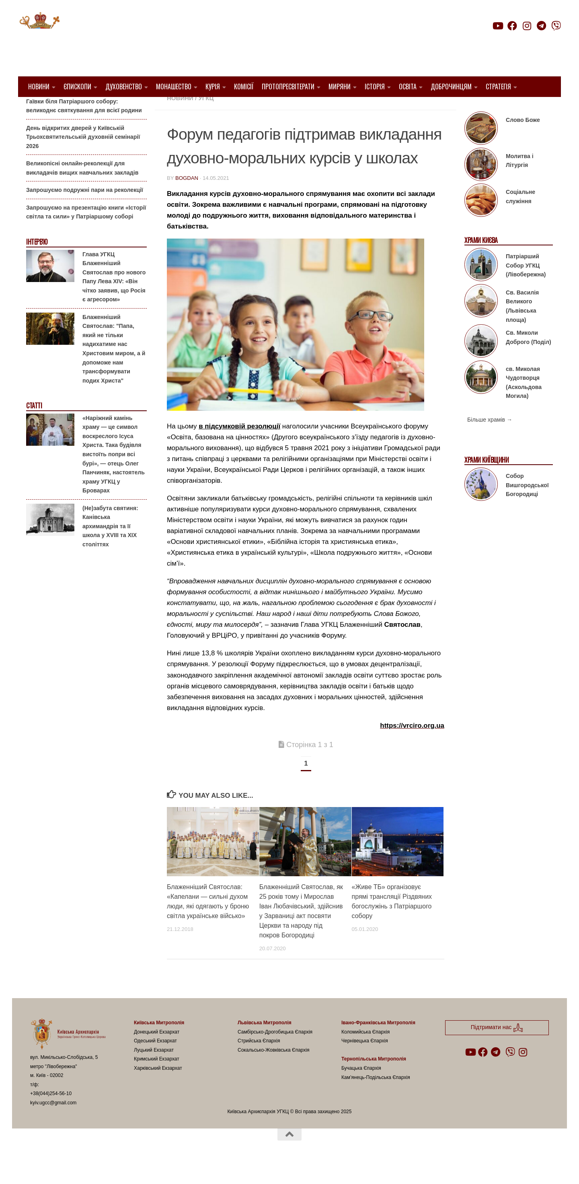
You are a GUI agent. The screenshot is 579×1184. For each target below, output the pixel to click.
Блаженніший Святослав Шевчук (275, 108)
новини (180, 118)
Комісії (244, 86)
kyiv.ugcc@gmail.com (53, 1123)
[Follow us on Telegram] (541, 26)
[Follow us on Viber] (556, 26)
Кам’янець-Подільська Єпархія (375, 1097)
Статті (34, 426)
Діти (374, 108)
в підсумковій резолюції (239, 446)
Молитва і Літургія (520, 181)
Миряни (340, 86)
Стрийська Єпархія (259, 1061)
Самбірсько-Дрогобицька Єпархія (275, 1052)
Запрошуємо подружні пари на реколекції (84, 210)
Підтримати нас (504, 42)
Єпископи (77, 86)
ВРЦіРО (350, 108)
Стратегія (498, 86)
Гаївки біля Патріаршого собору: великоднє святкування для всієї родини (84, 126)
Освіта (408, 86)
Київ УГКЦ (401, 108)
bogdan (186, 199)
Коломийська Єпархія (365, 1052)
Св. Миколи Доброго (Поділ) (528, 358)
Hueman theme (125, 1167)
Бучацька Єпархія (361, 1088)
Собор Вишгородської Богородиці (527, 505)
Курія (212, 86)
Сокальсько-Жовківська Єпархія (274, 1070)
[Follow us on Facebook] (512, 26)
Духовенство (123, 86)
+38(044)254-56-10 (51, 1114)
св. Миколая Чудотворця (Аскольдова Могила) (524, 403)
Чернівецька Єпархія (364, 1061)
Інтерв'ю (36, 262)
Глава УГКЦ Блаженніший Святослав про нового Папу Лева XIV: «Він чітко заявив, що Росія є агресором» (114, 297)
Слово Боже (523, 140)
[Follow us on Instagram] (527, 26)
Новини (38, 86)
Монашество (173, 86)
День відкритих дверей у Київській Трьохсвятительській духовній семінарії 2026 (83, 157)
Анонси (36, 109)
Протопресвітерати (288, 86)
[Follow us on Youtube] (497, 26)
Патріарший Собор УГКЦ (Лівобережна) (526, 286)
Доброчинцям (451, 86)
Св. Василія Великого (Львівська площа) (522, 327)
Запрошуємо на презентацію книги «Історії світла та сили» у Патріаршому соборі (86, 233)
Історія (375, 86)
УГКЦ (206, 118)
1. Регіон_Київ (190, 108)
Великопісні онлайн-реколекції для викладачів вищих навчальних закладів (82, 188)
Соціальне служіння (520, 217)
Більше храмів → (489, 440)
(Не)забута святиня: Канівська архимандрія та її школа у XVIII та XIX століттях (110, 546)
